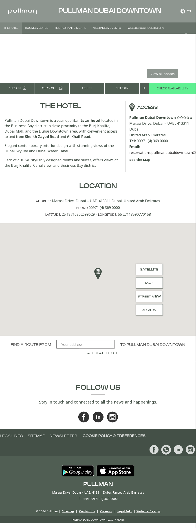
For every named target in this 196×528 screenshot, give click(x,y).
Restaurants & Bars (70, 28)
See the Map (139, 159)
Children (122, 88)
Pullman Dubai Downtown (156, 344)
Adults (87, 88)
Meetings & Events (107, 28)
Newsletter (63, 436)
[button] (98, 274)
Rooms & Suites (36, 28)
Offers (55, 39)
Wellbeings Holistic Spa (146, 28)
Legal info (11, 436)
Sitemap (36, 436)
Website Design (148, 511)
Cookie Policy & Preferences (114, 436)
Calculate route (101, 353)
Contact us (87, 511)
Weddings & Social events (23, 39)
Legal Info (124, 511)
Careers (106, 511)
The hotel (10, 28)
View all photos (162, 73)
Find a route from (31, 344)
